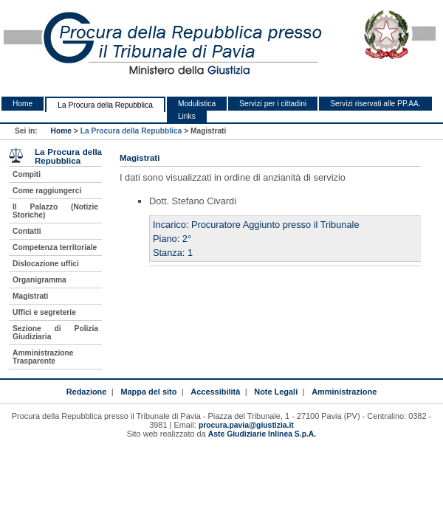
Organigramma (39, 280)
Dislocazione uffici (46, 264)
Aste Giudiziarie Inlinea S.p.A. (262, 434)
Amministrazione (344, 391)
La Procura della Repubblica (105, 105)
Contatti (27, 231)
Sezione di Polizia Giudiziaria (55, 332)
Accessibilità (215, 391)
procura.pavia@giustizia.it (246, 425)
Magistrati (30, 296)
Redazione (86, 391)
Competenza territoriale (55, 247)
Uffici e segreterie (44, 312)
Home (22, 104)
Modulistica (197, 104)
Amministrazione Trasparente (43, 357)
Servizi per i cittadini (272, 104)
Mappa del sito (148, 391)
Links (187, 116)
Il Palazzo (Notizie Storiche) (55, 211)
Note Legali (276, 391)
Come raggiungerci (47, 191)
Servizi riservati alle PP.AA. (375, 104)
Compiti (27, 174)
